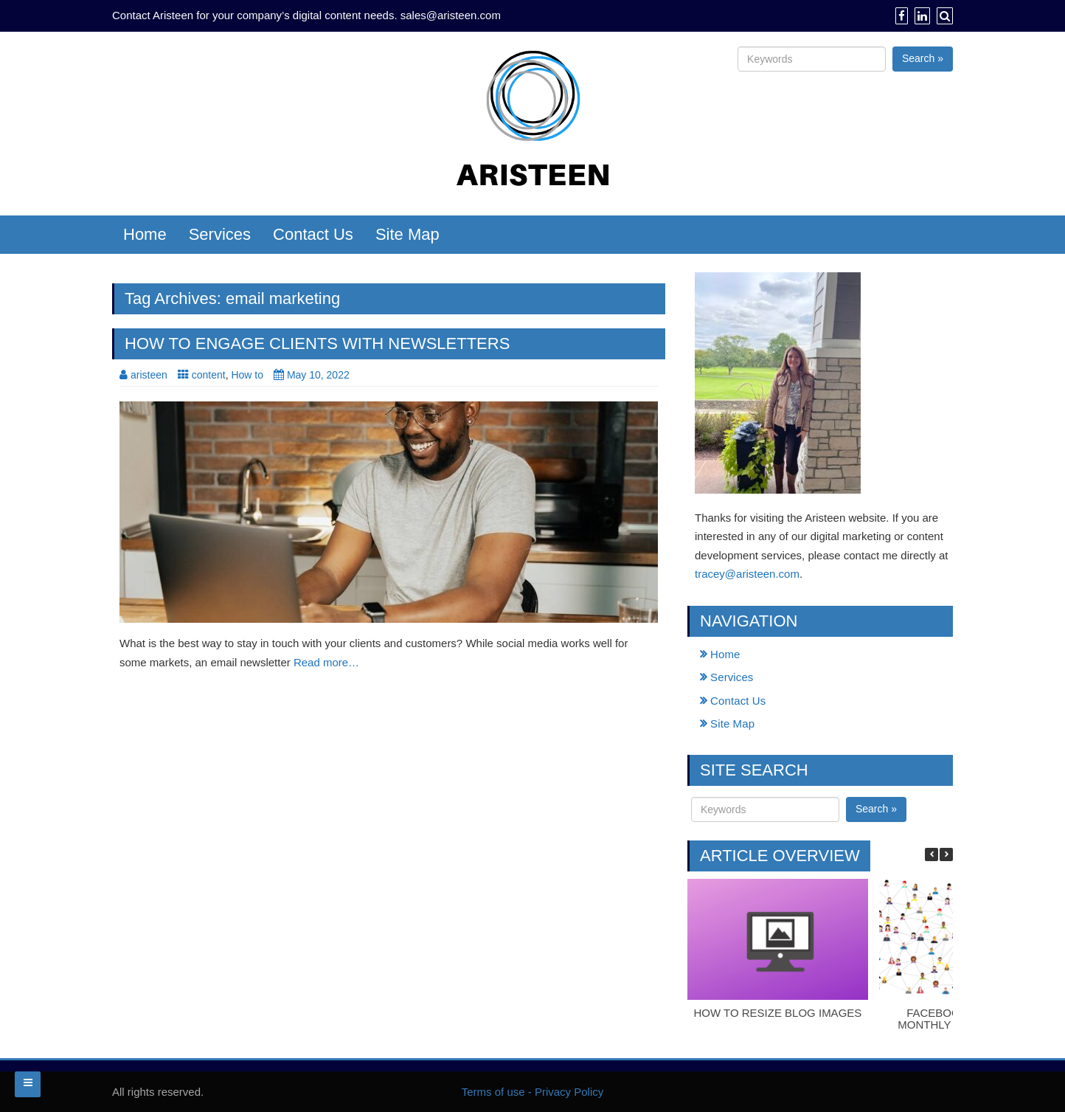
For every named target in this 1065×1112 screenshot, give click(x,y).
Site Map (407, 234)
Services (220, 234)
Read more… (326, 662)
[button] (946, 854)
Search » (922, 58)
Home (145, 234)
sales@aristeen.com (450, 15)
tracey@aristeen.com (747, 573)
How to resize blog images (777, 1012)
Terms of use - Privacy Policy (533, 1091)
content (209, 375)
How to (247, 375)
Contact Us (313, 234)
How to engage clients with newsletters (317, 343)
